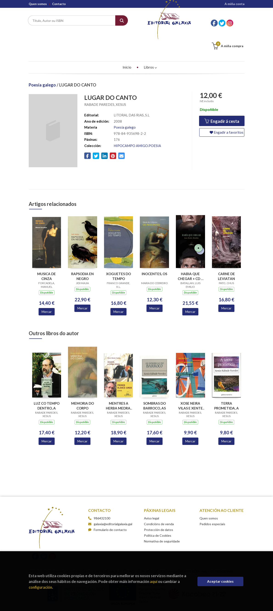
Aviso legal (151, 495)
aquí (153, 581)
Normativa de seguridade (162, 518)
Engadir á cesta (221, 98)
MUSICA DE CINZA (46, 253)
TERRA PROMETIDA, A (226, 382)
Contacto (59, 4)
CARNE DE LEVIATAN (226, 253)
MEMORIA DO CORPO (82, 382)
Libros (150, 44)
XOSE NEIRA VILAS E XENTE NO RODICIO (190, 382)
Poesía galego (43, 61)
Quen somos (38, 4)
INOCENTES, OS (154, 251)
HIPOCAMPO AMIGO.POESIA (137, 123)
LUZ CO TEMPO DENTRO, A (46, 382)
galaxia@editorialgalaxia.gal (110, 501)
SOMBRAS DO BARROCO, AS (154, 382)
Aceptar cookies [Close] (220, 581)
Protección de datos (158, 507)
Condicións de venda (159, 501)
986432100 (102, 495)
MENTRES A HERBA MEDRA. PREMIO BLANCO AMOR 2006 (118, 382)
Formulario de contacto (107, 507)
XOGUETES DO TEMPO (118, 253)
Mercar (47, 289)
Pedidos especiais (212, 501)
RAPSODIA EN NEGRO (82, 253)
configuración (40, 587)
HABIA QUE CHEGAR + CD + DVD (190, 253)
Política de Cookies (157, 512)
